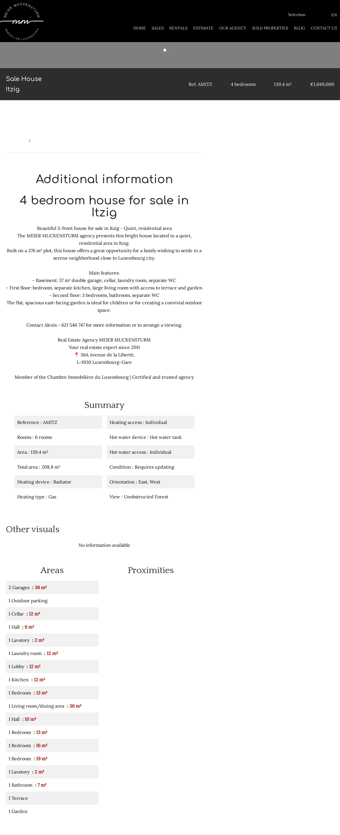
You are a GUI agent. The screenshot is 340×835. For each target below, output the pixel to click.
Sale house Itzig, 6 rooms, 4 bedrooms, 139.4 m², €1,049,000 (90, 140)
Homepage (16, 140)
